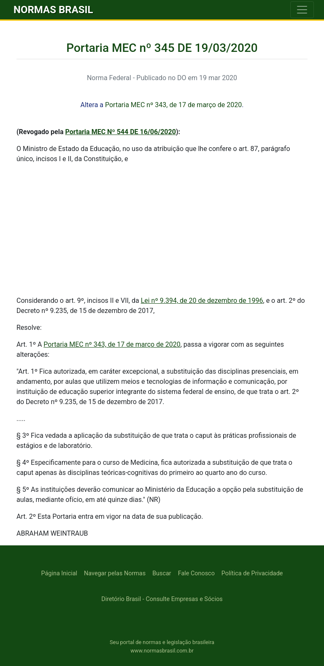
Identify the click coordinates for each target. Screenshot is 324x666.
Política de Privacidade (252, 573)
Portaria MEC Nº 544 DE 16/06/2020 (120, 132)
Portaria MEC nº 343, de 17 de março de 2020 (173, 105)
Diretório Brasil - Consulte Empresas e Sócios (162, 599)
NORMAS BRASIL (53, 10)
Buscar (161, 573)
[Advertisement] (162, 230)
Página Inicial (59, 573)
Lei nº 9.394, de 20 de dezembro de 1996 (202, 301)
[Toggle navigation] (302, 9)
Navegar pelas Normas (115, 573)
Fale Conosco (196, 573)
